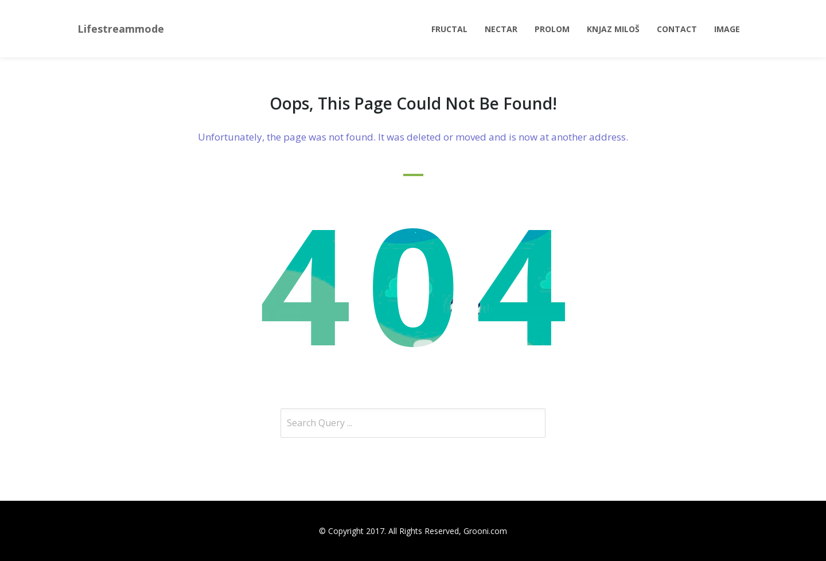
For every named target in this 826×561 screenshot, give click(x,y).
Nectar (501, 29)
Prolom (552, 29)
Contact (677, 29)
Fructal (449, 29)
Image (727, 29)
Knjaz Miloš (613, 29)
